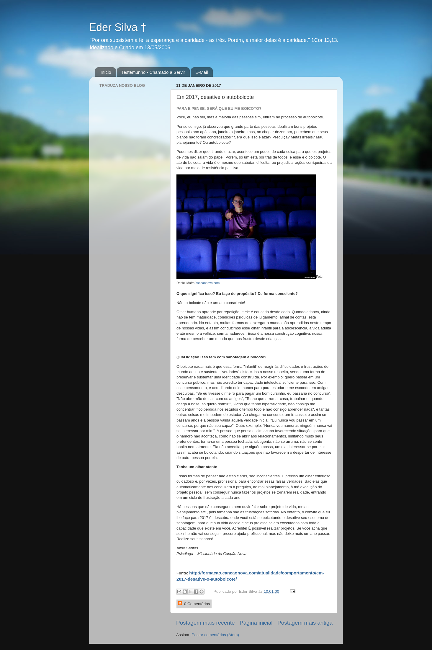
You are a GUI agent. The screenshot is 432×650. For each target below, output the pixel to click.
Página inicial (256, 623)
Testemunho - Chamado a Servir (153, 72)
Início (106, 72)
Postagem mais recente (205, 623)
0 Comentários (194, 603)
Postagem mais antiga (305, 623)
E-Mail (201, 72)
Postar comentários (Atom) (215, 635)
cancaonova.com (207, 283)
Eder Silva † (117, 27)
